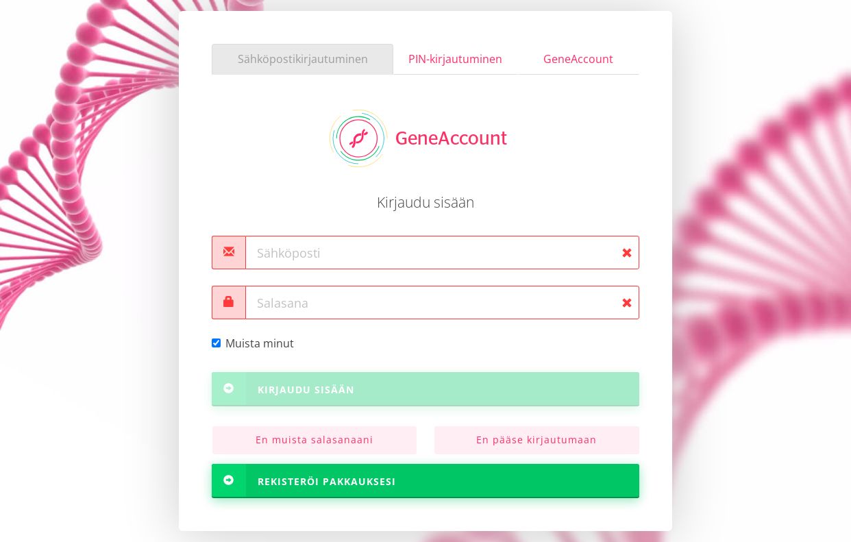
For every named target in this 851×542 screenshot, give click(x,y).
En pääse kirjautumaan (536, 439)
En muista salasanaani (314, 439)
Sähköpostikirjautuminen (303, 58)
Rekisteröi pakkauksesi (304, 480)
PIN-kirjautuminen (455, 58)
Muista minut (253, 343)
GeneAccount (578, 58)
